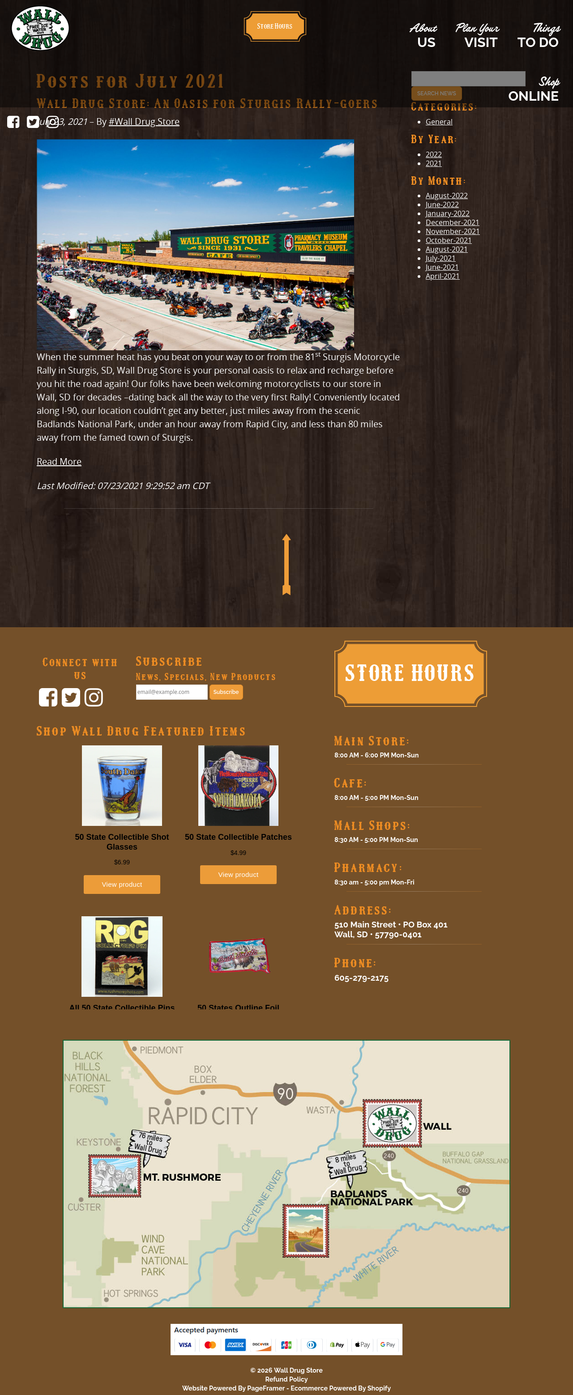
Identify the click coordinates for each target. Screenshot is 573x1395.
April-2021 (443, 276)
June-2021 (442, 267)
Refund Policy (286, 1379)
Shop (533, 90)
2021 (434, 163)
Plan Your (476, 36)
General (439, 122)
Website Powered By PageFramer (233, 1388)
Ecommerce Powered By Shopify (341, 1388)
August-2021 (447, 249)
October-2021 (449, 240)
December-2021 (452, 222)
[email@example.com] (172, 692)
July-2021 (441, 258)
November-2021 (453, 231)
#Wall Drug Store (144, 121)
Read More (59, 461)
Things (538, 36)
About (422, 36)
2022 (434, 154)
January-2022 (448, 213)
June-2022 (442, 204)
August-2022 (447, 195)
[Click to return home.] (40, 27)
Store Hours (275, 26)
